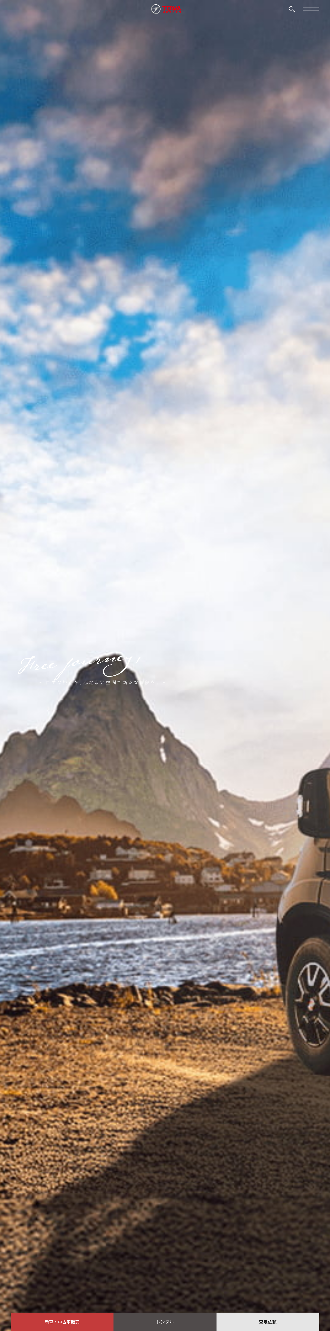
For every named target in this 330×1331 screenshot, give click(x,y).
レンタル (165, 1322)
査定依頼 (268, 1322)
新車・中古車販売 (62, 1322)
